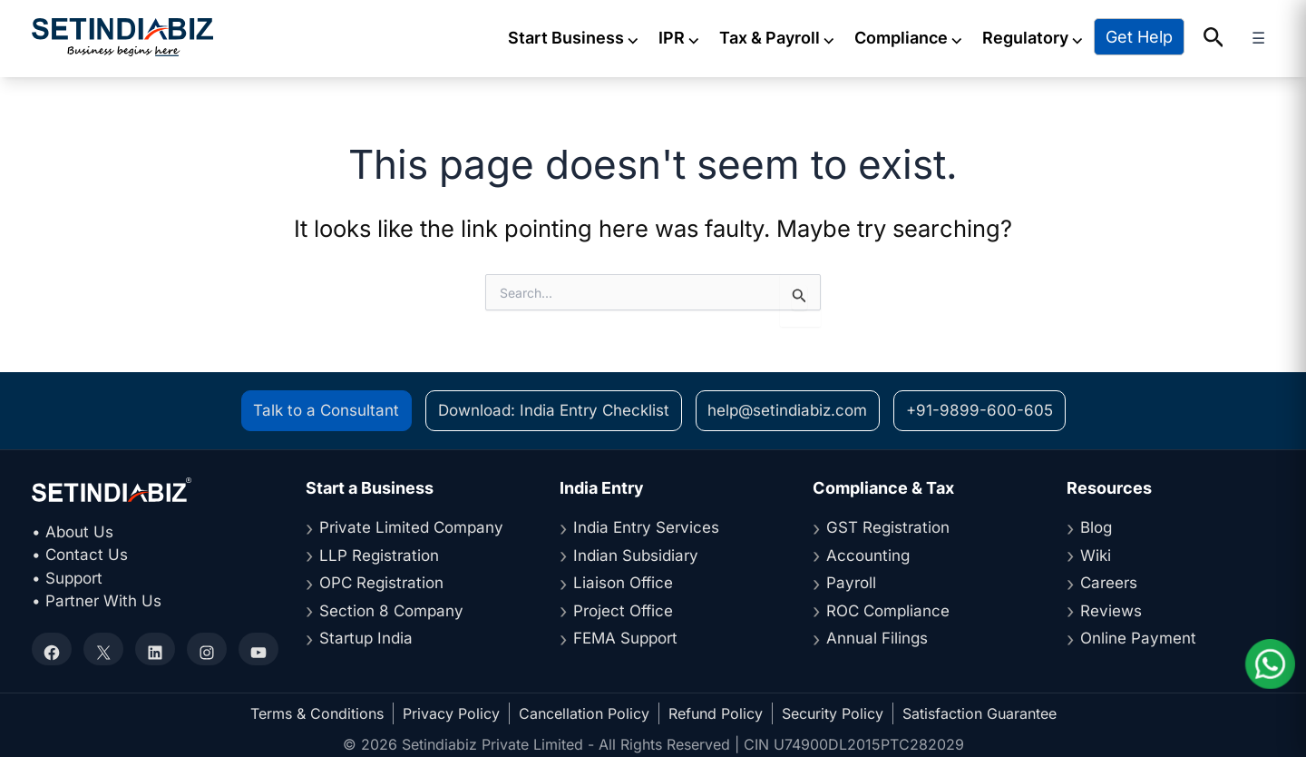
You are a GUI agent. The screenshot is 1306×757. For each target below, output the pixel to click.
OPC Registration (381, 580)
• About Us (72, 529)
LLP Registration (379, 553)
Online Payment (1138, 635)
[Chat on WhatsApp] (1270, 664)
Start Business (592, 37)
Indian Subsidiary (635, 553)
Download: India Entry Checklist (553, 407)
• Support (67, 575)
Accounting (868, 553)
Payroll (851, 580)
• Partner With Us (96, 598)
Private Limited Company (411, 525)
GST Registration (888, 525)
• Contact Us (80, 552)
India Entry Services (646, 525)
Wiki (1095, 553)
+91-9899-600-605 (979, 407)
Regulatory (1051, 37)
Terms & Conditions (317, 711)
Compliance (927, 37)
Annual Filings (877, 635)
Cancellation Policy (584, 711)
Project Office (623, 608)
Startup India (366, 635)
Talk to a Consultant (326, 407)
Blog (1096, 525)
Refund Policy (715, 711)
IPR (698, 37)
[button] (1232, 37)
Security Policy (832, 711)
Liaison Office (623, 580)
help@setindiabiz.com (787, 407)
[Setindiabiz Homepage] (122, 35)
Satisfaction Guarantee (979, 711)
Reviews (1111, 608)
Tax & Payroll (795, 37)
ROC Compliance (888, 608)
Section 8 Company (391, 608)
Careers (1108, 580)
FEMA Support (625, 635)
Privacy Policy (451, 711)
